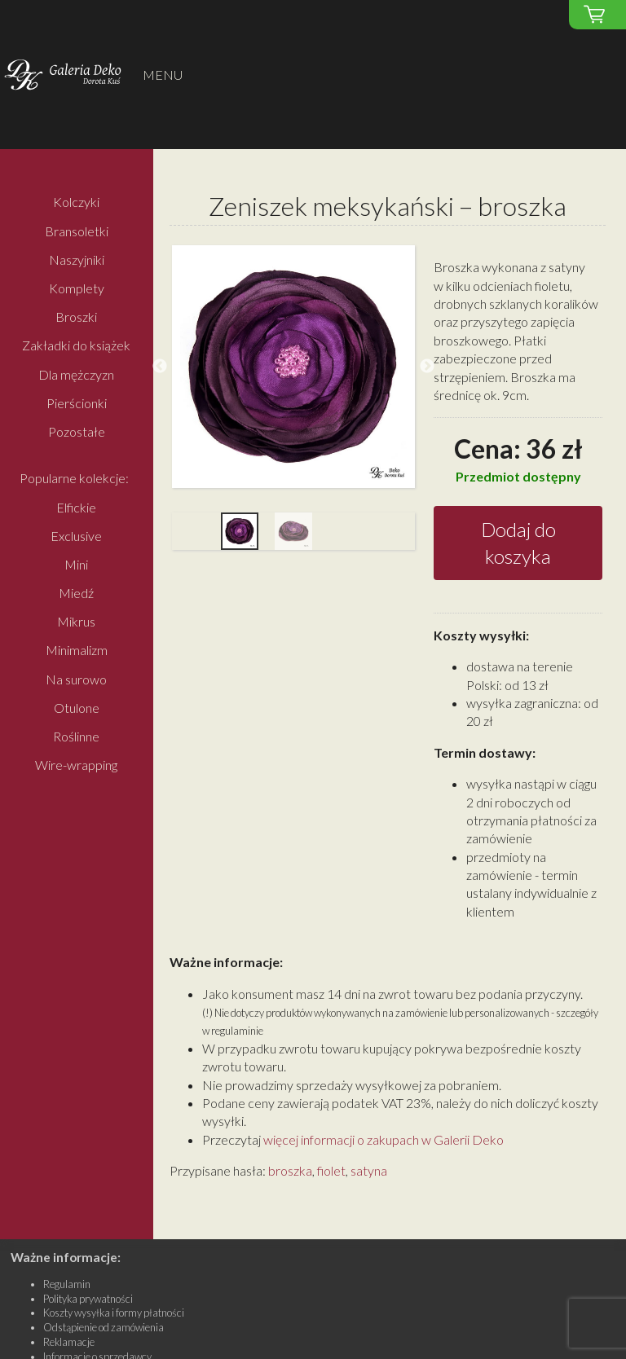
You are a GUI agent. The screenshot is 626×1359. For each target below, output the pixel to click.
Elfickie (76, 507)
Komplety (76, 288)
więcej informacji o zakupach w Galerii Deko (383, 1139)
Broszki (76, 317)
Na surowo (76, 679)
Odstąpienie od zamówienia (103, 1327)
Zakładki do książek (76, 346)
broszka (290, 1170)
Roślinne (76, 736)
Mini (76, 564)
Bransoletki (76, 231)
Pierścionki (76, 403)
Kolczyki (76, 202)
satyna (368, 1170)
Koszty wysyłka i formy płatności (113, 1312)
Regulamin (66, 1284)
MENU (163, 74)
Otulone (76, 707)
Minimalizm (77, 650)
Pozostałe (76, 431)
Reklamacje (69, 1341)
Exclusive (76, 535)
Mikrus (76, 622)
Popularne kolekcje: (74, 478)
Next (427, 366)
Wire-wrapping (76, 765)
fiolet (331, 1170)
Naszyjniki (76, 259)
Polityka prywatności (88, 1298)
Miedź (76, 592)
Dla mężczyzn (76, 374)
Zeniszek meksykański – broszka (387, 206)
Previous (160, 366)
